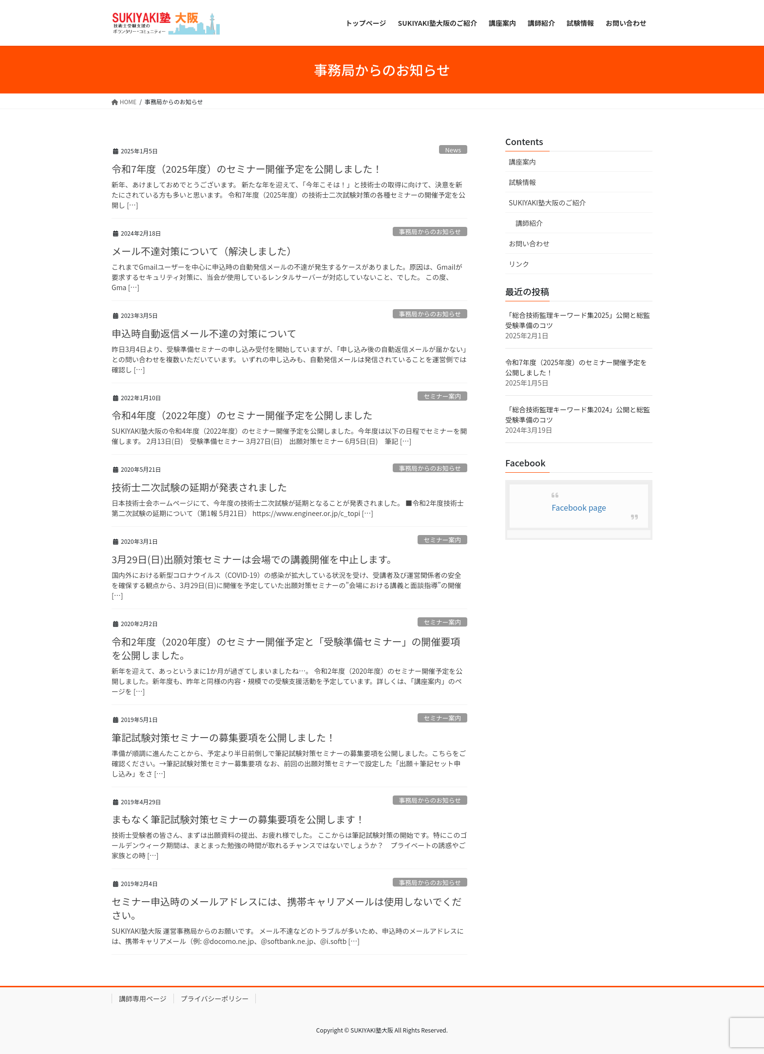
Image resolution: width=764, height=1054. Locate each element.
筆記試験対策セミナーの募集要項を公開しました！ (224, 737)
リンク (519, 264)
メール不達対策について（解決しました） (204, 251)
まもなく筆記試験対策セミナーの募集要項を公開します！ (238, 819)
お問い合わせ (529, 243)
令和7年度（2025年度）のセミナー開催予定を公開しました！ (247, 169)
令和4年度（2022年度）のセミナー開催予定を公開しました (242, 415)
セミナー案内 (442, 396)
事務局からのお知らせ (430, 231)
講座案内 (522, 161)
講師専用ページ (143, 998)
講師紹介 (529, 223)
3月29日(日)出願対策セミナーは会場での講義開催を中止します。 (254, 559)
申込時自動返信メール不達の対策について (204, 333)
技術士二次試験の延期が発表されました (199, 487)
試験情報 (522, 182)
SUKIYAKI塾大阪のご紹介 (547, 202)
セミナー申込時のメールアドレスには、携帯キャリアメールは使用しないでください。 (286, 908)
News (453, 149)
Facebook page (579, 507)
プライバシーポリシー (215, 998)
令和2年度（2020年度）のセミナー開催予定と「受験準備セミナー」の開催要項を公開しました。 (286, 648)
